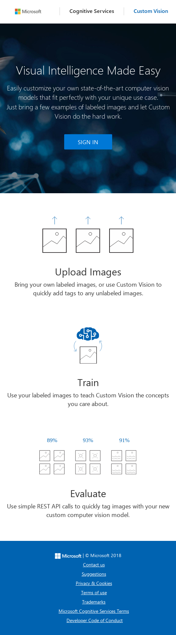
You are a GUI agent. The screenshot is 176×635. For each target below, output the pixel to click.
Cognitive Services (91, 10)
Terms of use (94, 592)
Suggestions (94, 574)
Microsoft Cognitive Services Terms (94, 611)
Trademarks (94, 602)
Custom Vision (151, 10)
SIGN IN (88, 141)
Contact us (94, 564)
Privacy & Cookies (94, 583)
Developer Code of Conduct (94, 620)
